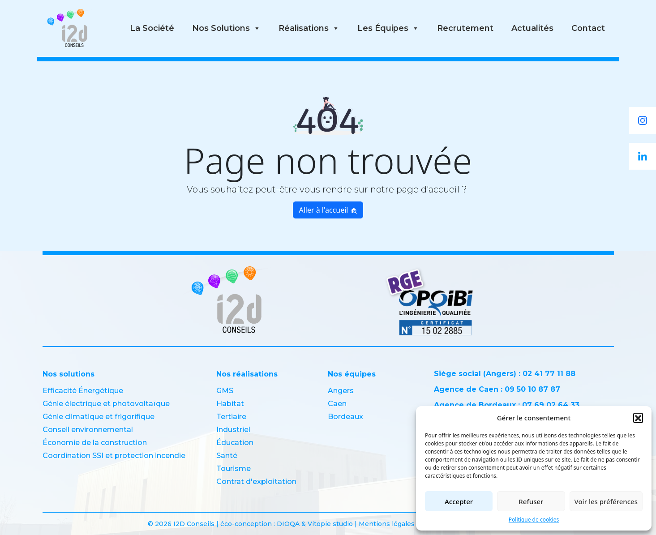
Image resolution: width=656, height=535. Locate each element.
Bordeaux (345, 416)
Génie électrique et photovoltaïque (106, 403)
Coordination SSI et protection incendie (114, 455)
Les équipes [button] (388, 28)
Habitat (230, 403)
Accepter (459, 501)
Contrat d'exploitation (256, 481)
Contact (588, 28)
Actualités (532, 28)
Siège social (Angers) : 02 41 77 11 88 (504, 373)
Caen (337, 403)
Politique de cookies (534, 519)
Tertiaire (231, 416)
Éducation (234, 442)
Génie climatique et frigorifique (98, 416)
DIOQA (289, 524)
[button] (638, 417)
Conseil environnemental (88, 429)
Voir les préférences (606, 501)
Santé (226, 455)
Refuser (531, 501)
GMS (224, 390)
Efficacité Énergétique (83, 390)
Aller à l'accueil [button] (328, 210)
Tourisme (233, 468)
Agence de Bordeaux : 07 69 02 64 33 (506, 405)
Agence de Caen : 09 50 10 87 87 (497, 389)
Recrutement (465, 28)
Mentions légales (387, 524)
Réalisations (309, 28)
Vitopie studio (330, 524)
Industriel (233, 429)
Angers (341, 390)
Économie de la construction (95, 442)
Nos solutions (226, 28)
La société (152, 28)
